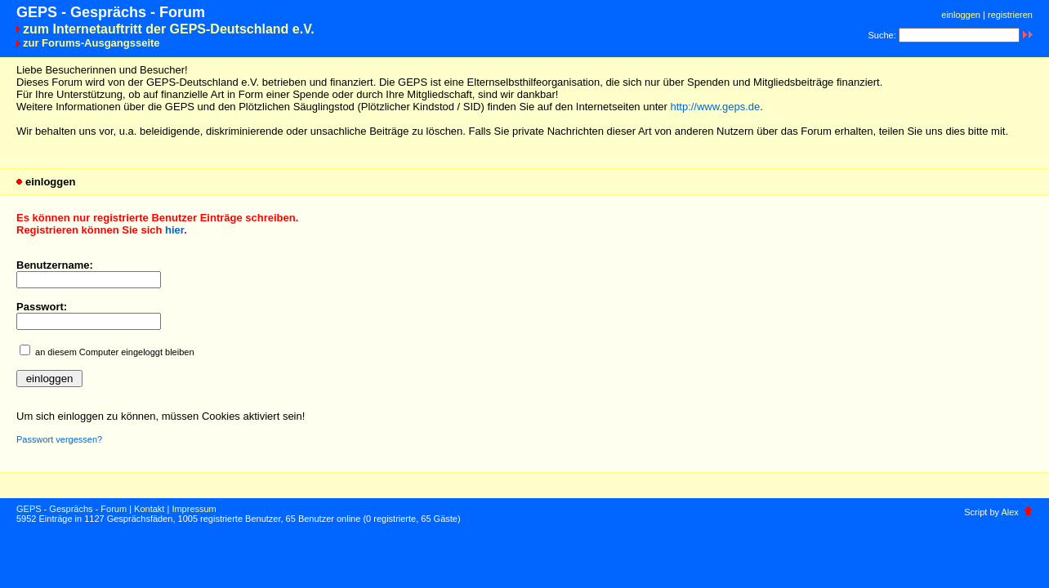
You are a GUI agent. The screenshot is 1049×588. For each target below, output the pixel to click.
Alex (1009, 512)
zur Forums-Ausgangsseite (91, 43)
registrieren (1010, 15)
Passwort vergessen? (59, 439)
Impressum (194, 509)
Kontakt (149, 509)
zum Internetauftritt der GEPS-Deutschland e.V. (169, 29)
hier (174, 230)
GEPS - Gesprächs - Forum (71, 509)
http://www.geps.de (715, 106)
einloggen (960, 15)
